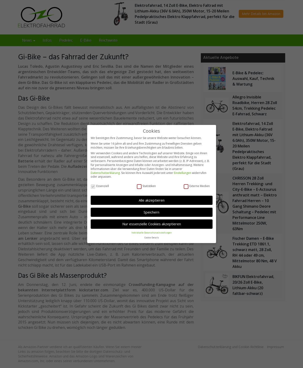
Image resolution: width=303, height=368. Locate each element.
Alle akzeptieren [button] (152, 199)
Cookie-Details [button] (151, 237)
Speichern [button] (151, 211)
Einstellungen (182, 172)
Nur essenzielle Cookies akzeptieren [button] (151, 223)
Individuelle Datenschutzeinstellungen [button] (151, 232)
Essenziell (100, 186)
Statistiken (146, 186)
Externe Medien (197, 186)
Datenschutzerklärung (105, 172)
